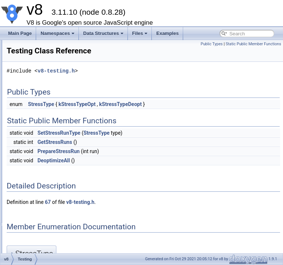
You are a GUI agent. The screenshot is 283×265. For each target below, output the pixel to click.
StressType (129, 104)
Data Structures (103, 33)
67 (136, 202)
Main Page (20, 33)
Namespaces (57, 33)
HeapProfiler (42, 125)
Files (140, 33)
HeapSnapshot (44, 117)
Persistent (40, 174)
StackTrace (41, 231)
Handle (37, 158)
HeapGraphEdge (46, 101)
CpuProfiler (41, 93)
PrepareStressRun (147, 151)
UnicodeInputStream (50, 69)
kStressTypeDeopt (209, 104)
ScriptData (40, 198)
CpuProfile (40, 85)
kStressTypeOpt (165, 104)
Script (36, 215)
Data (34, 190)
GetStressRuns (143, 142)
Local (35, 166)
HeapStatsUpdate (47, 142)
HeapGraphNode (47, 109)
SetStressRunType (147, 133)
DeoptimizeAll (142, 160)
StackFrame (42, 239)
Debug (36, 53)
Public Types (211, 44)
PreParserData (44, 61)
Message (39, 223)
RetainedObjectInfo (49, 134)
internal (37, 44)
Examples (167, 33)
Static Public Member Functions (253, 44)
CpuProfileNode (46, 77)
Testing (37, 150)
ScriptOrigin (41, 206)
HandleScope (43, 182)
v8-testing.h (144, 70)
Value (35, 247)
